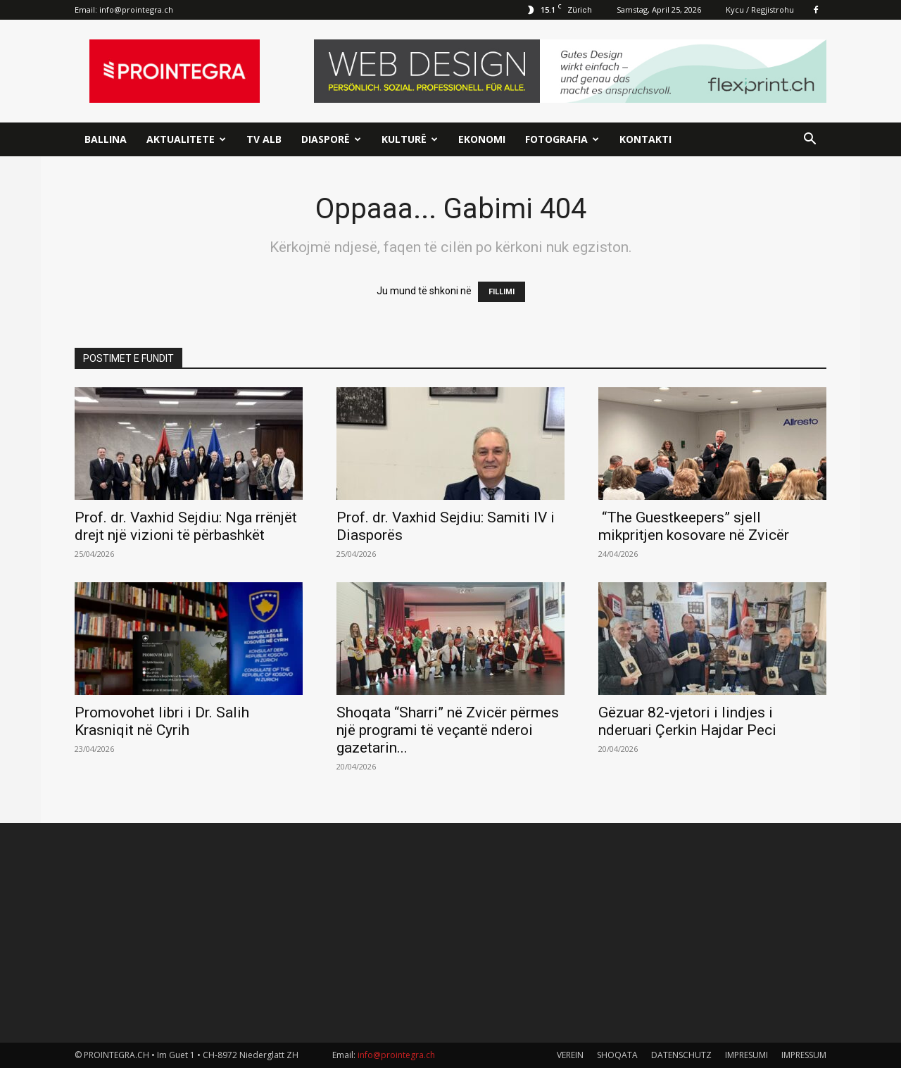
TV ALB (264, 139)
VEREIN (570, 1055)
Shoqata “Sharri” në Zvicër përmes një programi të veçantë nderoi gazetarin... (447, 730)
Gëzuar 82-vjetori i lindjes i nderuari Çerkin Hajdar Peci (687, 721)
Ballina (105, 139)
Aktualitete (186, 139)
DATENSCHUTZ (681, 1055)
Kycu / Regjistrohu (760, 9)
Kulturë (410, 139)
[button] (809, 140)
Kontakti (645, 139)
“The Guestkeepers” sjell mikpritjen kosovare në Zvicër (693, 526)
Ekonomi (481, 139)
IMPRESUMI (746, 1055)
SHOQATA (617, 1055)
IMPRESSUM (803, 1055)
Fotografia (562, 139)
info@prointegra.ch (136, 9)
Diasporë (331, 139)
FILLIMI (502, 291)
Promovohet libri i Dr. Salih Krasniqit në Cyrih (162, 721)
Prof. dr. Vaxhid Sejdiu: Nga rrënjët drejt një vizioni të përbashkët (186, 526)
